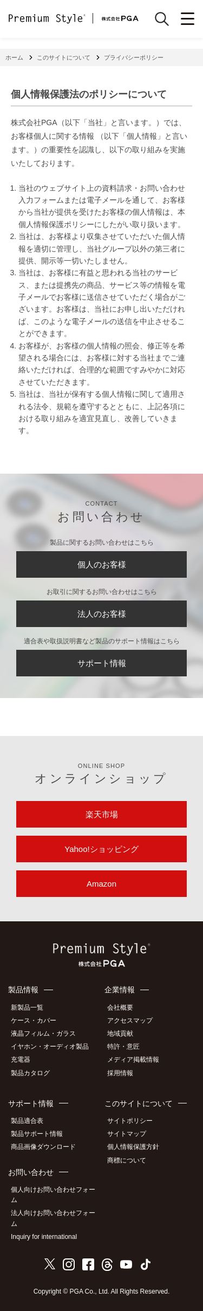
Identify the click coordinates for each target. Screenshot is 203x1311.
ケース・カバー (33, 1020)
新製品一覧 (27, 1007)
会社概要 (120, 1007)
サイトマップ (126, 1134)
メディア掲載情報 (133, 1059)
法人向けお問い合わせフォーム (53, 1218)
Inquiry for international (44, 1237)
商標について (126, 1160)
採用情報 (120, 1073)
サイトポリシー (130, 1121)
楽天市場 (102, 814)
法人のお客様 (101, 613)
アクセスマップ (130, 1020)
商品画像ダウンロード (43, 1147)
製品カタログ (30, 1073)
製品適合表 (27, 1121)
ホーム (14, 57)
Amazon (101, 883)
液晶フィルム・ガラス (43, 1033)
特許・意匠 (123, 1046)
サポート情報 (101, 663)
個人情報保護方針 (133, 1147)
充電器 (20, 1059)
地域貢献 (120, 1033)
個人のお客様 (101, 564)
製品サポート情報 (37, 1134)
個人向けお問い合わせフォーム (53, 1195)
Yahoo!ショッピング (101, 849)
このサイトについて (63, 57)
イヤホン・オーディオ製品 (50, 1046)
